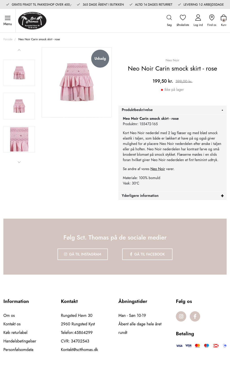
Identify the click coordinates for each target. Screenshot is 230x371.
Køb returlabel (15, 332)
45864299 (83, 332)
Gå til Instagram (82, 254)
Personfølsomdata (18, 350)
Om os (9, 315)
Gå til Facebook (147, 254)
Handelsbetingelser (19, 341)
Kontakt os (12, 324)
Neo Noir (157, 168)
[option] (19, 73)
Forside (7, 39)
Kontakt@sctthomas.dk (79, 350)
